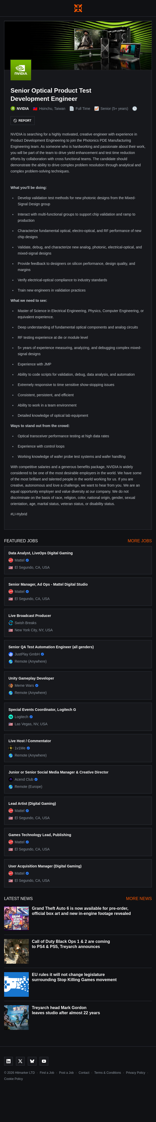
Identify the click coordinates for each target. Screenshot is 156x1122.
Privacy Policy (135, 1073)
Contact (84, 1073)
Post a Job (66, 1073)
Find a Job (47, 1073)
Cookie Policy (13, 1079)
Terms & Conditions (107, 1073)
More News (139, 898)
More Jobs (140, 541)
